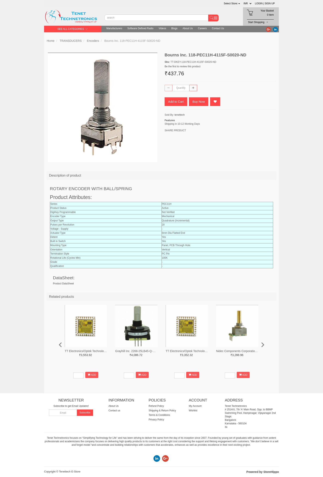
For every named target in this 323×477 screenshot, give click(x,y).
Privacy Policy (156, 419)
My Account (195, 406)
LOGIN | (259, 3)
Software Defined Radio (140, 28)
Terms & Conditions (159, 415)
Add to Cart (176, 101)
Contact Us (218, 28)
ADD (92, 374)
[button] (232, 3)
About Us (188, 28)
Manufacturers (114, 28)
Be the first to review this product (182, 66)
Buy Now (198, 101)
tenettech (179, 114)
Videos (162, 28)
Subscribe (85, 412)
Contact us (114, 410)
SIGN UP (270, 3)
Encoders (93, 40)
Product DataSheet (63, 283)
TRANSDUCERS (71, 40)
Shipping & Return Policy (162, 410)
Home (50, 40)
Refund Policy (156, 406)
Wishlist (193, 410)
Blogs (174, 28)
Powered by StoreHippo (262, 472)
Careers (202, 28)
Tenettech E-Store (69, 471)
